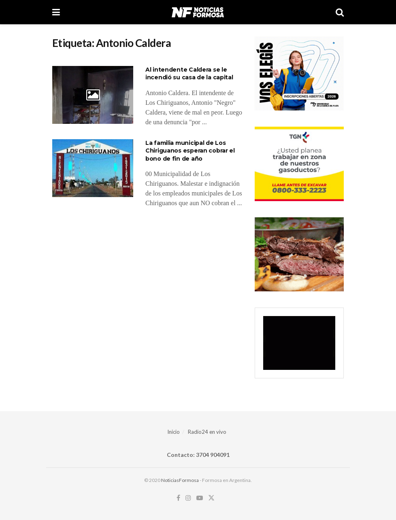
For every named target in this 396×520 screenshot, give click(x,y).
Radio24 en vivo (207, 432)
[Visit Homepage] (197, 12)
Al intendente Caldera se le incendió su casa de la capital (189, 73)
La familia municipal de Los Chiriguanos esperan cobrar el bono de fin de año (190, 150)
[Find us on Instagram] (188, 498)
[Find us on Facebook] (178, 498)
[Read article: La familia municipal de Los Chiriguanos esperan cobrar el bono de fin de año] (92, 168)
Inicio (173, 432)
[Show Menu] (56, 12)
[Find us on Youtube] (199, 498)
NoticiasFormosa (180, 480)
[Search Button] (340, 12)
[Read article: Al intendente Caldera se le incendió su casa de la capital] (92, 95)
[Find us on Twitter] (211, 498)
